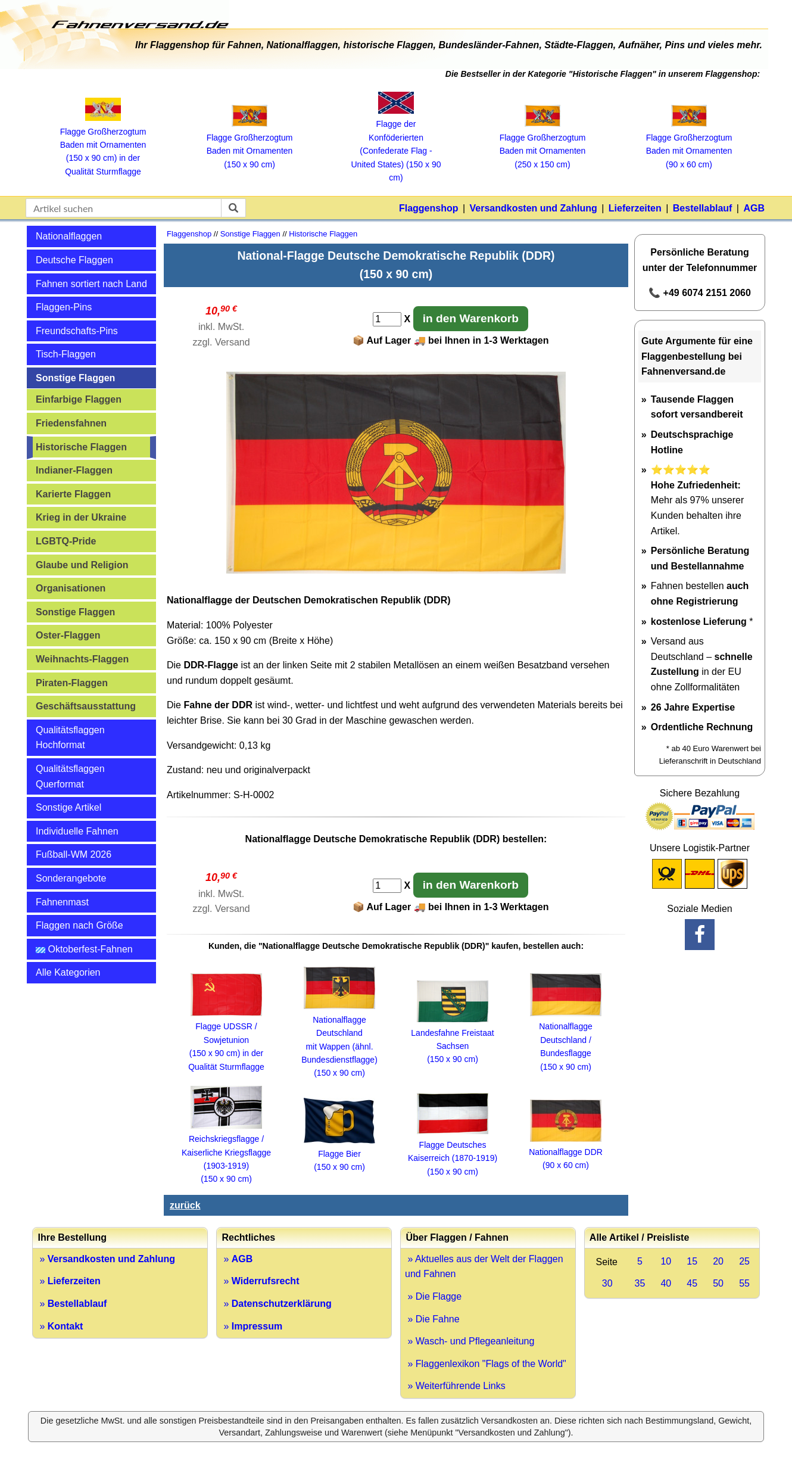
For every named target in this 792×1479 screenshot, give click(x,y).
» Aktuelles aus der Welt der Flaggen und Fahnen (484, 1266)
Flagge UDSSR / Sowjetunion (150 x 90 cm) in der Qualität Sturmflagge (226, 1040)
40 (665, 1283)
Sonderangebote (71, 878)
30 (607, 1283)
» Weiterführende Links (455, 1386)
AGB (754, 208)
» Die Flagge (433, 1296)
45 (692, 1283)
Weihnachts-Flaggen (82, 659)
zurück (185, 1205)
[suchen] (233, 207)
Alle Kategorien (68, 972)
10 (665, 1261)
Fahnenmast (62, 902)
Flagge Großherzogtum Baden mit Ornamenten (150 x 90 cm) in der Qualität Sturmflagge (103, 144)
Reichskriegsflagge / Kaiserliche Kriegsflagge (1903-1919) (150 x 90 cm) (226, 1152)
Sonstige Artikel (68, 807)
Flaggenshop (429, 208)
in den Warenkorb (471, 318)
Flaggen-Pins (64, 307)
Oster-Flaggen (68, 635)
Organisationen (70, 588)
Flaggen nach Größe (79, 925)
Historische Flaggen (81, 447)
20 (718, 1261)
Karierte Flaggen (73, 494)
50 (718, 1283)
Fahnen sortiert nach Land (91, 284)
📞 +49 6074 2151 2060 (699, 293)
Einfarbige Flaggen (78, 399)
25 (744, 1261)
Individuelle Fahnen (77, 831)
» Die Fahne (432, 1319)
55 (744, 1283)
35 (640, 1283)
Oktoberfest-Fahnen (84, 949)
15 (692, 1261)
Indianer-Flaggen (74, 470)
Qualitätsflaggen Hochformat (70, 738)
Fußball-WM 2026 (73, 854)
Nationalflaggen (69, 236)
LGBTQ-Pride (66, 541)
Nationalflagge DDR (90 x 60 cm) (566, 1152)
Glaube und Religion (82, 565)
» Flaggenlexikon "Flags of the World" (485, 1364)
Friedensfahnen (71, 423)
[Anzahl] (387, 319)
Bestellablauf (702, 208)
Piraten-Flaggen (72, 683)
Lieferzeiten (635, 208)
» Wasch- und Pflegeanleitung (469, 1341)
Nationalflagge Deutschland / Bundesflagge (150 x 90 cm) (565, 1040)
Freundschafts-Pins (77, 331)
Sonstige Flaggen (75, 378)
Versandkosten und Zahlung (533, 208)
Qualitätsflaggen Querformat (70, 776)
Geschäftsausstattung (86, 706)
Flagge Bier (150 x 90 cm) (339, 1154)
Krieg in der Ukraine (81, 517)
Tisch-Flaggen (66, 354)
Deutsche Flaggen (74, 260)
